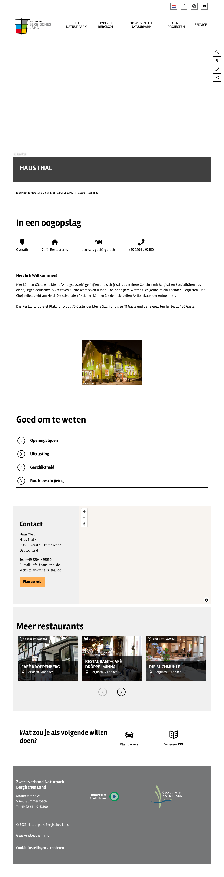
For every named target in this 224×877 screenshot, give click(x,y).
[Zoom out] (84, 518)
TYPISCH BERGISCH (105, 25)
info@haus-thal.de (46, 565)
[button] (184, 6)
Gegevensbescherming (32, 835)
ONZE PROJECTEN (176, 25)
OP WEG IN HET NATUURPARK (141, 25)
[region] (145, 555)
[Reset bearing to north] (84, 524)
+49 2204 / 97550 (141, 249)
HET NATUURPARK (76, 25)
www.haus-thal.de (47, 570)
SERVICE (201, 25)
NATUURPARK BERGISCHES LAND (54, 192)
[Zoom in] (84, 511)
